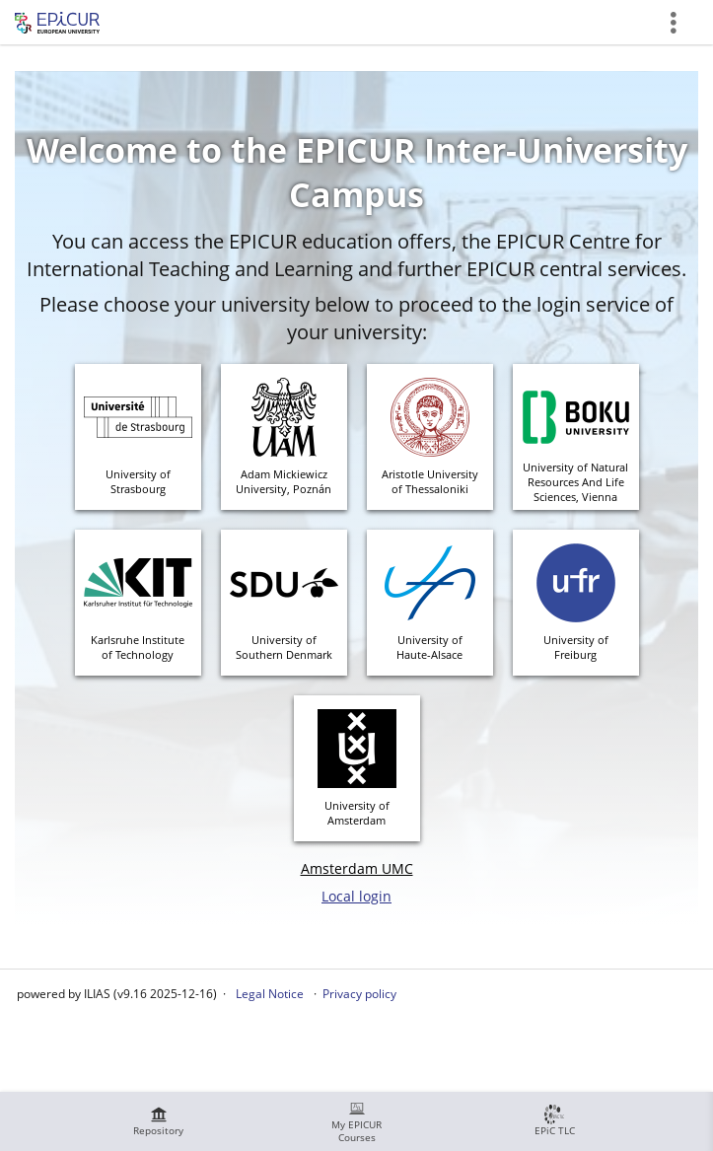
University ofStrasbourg (138, 481)
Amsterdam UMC (357, 868)
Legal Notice (270, 993)
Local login (356, 896)
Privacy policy (359, 993)
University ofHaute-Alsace (429, 647)
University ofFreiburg (575, 647)
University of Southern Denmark (284, 647)
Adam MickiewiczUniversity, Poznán (283, 481)
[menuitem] (158, 1121)
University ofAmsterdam (357, 812)
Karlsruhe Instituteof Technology (137, 647)
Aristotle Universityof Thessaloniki (430, 481)
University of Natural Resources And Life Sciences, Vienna (575, 482)
